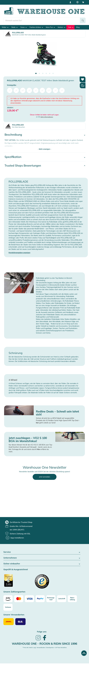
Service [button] (41, 552)
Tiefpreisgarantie (45, 2)
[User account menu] (71, 2)
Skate (14, 27)
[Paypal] (40, 598)
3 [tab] (43, 73)
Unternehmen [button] (41, 558)
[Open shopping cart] (83, 2)
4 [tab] (46, 73)
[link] (38, 640)
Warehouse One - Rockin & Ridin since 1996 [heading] (44, 643)
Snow (23, 27)
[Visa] (29, 598)
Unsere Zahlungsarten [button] (14, 592)
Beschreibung (13, 134)
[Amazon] (8, 598)
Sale (70, 27)
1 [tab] (36, 73)
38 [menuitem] (16, 90)
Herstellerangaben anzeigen (19, 253)
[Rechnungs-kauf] (50, 598)
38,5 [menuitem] (22, 90)
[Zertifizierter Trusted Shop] (12, 581)
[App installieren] (15, 538)
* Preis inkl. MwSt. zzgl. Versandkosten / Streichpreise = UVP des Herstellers (44, 647)
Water (5, 27)
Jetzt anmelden (44, 477)
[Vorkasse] (8, 607)
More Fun (50, 27)
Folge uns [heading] (41, 631)
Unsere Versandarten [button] (13, 615)
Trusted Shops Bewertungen (23, 165)
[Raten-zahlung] (72, 598)
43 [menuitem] (55, 90)
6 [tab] (53, 73)
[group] (18, 522)
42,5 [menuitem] (48, 90)
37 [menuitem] (10, 90)
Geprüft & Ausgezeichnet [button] (15, 569)
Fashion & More (36, 27)
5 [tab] (49, 73)
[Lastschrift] (61, 598)
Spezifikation (13, 157)
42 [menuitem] (42, 90)
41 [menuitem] (36, 90)
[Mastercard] (18, 598)
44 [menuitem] (62, 90)
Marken (61, 27)
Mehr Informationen (47, 117)
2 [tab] (39, 73)
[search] (41, 20)
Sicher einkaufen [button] (41, 563)
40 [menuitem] (29, 90)
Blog (78, 27)
